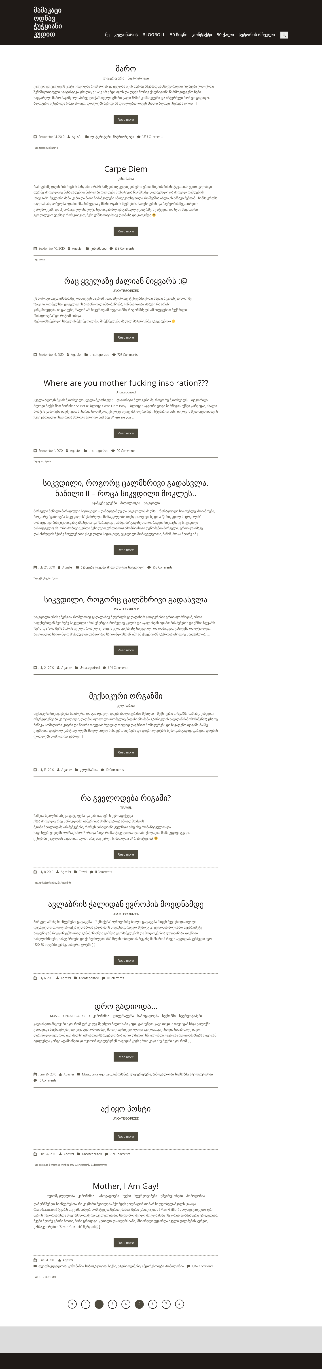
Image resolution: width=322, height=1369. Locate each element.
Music (55, 1015)
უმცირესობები (172, 1195)
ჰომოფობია (195, 1195)
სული (55, 578)
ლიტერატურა (113, 78)
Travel (126, 807)
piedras (41, 260)
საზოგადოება (148, 1015)
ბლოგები (54, 1165)
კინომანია (126, 178)
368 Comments (163, 567)
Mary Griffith (51, 1277)
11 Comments (103, 872)
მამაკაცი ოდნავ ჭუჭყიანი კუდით (48, 22)
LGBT (40, 1277)
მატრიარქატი (138, 78)
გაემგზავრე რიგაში (49, 883)
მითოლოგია (130, 503)
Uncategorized (125, 290)
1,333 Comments (152, 137)
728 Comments (127, 355)
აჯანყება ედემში (104, 503)
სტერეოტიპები (190, 1015)
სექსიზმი (169, 1015)
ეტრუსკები (44, 578)
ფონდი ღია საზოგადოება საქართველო (84, 1165)
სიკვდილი (152, 503)
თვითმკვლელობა (61, 1195)
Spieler (48, 462)
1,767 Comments (202, 1266)
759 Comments (120, 1154)
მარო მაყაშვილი (48, 148)
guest (41, 462)
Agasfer (77, 137)
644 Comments (118, 668)
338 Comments (125, 248)
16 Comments (48, 1080)
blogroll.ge (43, 1165)
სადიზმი (66, 883)
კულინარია (126, 705)
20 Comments (126, 451)
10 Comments (115, 770)
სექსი (127, 1195)
